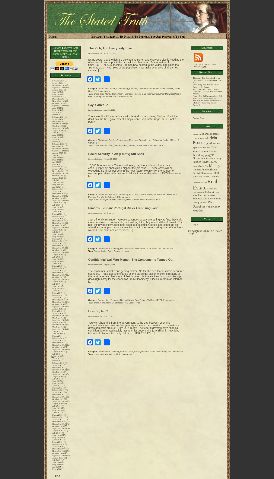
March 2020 (57, 214)
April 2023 (56, 139)
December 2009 (58, 449)
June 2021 (56, 182)
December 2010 (58, 421)
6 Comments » (123, 197)
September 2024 (59, 105)
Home (53, 36)
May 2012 (56, 383)
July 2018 (56, 257)
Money (214, 165)
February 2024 (58, 117)
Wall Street (140, 248)
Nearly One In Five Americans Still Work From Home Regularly (207, 97)
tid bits (217, 198)
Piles (128, 199)
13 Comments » (102, 91)
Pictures (111, 197)
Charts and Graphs (106, 88)
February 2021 (58, 189)
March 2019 (57, 239)
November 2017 (59, 275)
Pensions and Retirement (165, 194)
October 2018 (58, 250)
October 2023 (58, 126)
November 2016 (59, 302)
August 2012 (57, 376)
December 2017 (58, 272)
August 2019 (57, 230)
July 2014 (56, 331)
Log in (195, 225)
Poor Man (164, 94)
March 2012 (57, 388)
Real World (175, 94)
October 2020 (58, 198)
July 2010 (56, 433)
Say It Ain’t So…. (100, 105)
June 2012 (56, 381)
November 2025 (59, 85)
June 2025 (56, 92)
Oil (217, 172)
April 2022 (56, 162)
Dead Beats (117, 303)
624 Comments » (175, 352)
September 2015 (59, 320)
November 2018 (59, 248)
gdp (207, 155)
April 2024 (56, 112)
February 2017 (58, 295)
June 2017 (56, 286)
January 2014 (57, 340)
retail (138, 303)
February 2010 (58, 444)
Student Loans (156, 145)
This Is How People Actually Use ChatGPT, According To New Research (207, 102)
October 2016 (58, 304)
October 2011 (58, 399)
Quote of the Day (200, 183)
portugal (125, 251)
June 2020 (56, 207)
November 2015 (59, 315)
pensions (121, 199)
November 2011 (59, 397)
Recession (212, 188)
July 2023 (56, 133)
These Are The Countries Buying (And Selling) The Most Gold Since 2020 (207, 80)
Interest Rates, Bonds (149, 88)
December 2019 (58, 221)
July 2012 (56, 379)
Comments (199, 66)
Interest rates (209, 161)
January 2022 (57, 169)
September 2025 (59, 87)
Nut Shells (111, 199)
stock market (209, 195)
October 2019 (58, 225)
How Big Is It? (98, 311)
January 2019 (57, 243)
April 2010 (56, 440)
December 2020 (58, 193)
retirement (198, 192)
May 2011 (56, 410)
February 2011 (58, 417)
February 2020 (58, 216)
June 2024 (56, 108)
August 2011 (57, 403)
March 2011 (57, 415)
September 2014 (59, 329)
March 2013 (57, 361)
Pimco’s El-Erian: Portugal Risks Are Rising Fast (123, 208)
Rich (90, 96)
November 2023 (59, 123)
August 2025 (57, 90)
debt (102, 354)
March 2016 (57, 311)
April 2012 (56, 385)
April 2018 (56, 263)
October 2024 (58, 103)
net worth (198, 172)
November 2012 (59, 370)
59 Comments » (166, 248)
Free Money (105, 94)
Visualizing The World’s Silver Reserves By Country (205, 86)
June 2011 (56, 408)
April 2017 (56, 291)
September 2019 (59, 227)
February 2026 (58, 81)
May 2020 (56, 209)
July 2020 (56, 205)
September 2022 (59, 151)
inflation (197, 161)
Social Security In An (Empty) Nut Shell (116, 154)
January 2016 (57, 313)
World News (151, 248)
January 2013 (57, 365)
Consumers (105, 303)
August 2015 (57, 322)
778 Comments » (166, 300)
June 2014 (56, 333)
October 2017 (58, 277)
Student (131, 145)
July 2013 (56, 354)
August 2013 (57, 352)
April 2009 (56, 467)
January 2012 (57, 392)
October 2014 (58, 327)
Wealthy (216, 207)
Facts (102, 199)
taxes (211, 198)
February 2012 (58, 390)
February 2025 (58, 96)
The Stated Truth (56, 3)
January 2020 (57, 218)
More (156, 94)
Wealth (208, 206)
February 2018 (58, 268)
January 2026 (57, 83)
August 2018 (57, 254)
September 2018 (59, 252)
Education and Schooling (150, 140)
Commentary (122, 88)
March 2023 (57, 142)
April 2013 (56, 358)
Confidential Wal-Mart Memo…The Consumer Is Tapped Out (130, 259)
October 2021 (58, 175)
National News (166, 88)
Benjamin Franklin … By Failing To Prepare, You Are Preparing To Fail (138, 36)
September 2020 (59, 200)
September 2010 (59, 428)
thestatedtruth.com (95, 53)
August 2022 (57, 153)
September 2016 (59, 306)
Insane (150, 94)
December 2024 (58, 99)
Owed (110, 145)
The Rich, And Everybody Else (110, 48)
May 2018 (56, 261)
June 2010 (56, 435)
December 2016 (58, 300)
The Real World (125, 96)
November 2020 (59, 196)
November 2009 (59, 451)
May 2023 (56, 137)
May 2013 (56, 356)
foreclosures (209, 151)
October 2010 (58, 426)
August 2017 (57, 282)
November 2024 (59, 101)
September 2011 (59, 401)
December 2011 (58, 394)
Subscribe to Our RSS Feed (204, 63)
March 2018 (57, 266)
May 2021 (56, 184)
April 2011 (56, 412)
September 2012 (59, 374)
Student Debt (143, 145)
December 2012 (58, 367)
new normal (209, 173)
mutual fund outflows (205, 169)
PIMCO (207, 177)
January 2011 (57, 419)
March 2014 (57, 336)
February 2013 (58, 363)
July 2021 (56, 180)
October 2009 (58, 453)
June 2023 (56, 135)
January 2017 (57, 297)
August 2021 (57, 178)
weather (198, 210)
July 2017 (56, 284)
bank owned (198, 134)
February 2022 (58, 166)
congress (214, 133)
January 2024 (57, 119)
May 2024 (56, 110)
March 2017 (57, 293)
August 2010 (57, 431)
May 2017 (56, 288)
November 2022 (59, 148)
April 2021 (56, 187)
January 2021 (57, 191)
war (203, 207)
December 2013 (58, 342)
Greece (117, 251)
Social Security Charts (150, 199)
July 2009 (56, 460)
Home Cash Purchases (122, 94)
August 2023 (57, 130)
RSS (57, 476)
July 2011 (56, 406)
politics (215, 176)
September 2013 (59, 349)
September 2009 (59, 455)
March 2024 (57, 114)
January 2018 (57, 270)
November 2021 (59, 173)
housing (217, 158)
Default (103, 145)
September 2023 (59, 128)
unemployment (200, 202)
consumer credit (201, 138)
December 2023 (58, 121)
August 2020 (57, 202)
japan (195, 166)
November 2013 (59, 345)
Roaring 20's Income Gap (105, 96)
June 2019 (56, 234)
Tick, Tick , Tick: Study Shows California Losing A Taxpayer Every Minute (208, 91)
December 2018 (58, 245)
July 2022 (56, 155)
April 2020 (56, 212)
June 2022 (56, 157)
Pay (116, 145)
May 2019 (56, 236)
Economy (133, 88)
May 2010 (56, 437)
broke (96, 94)
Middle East (203, 166)
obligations (110, 354)
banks (206, 133)
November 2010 (59, 424)
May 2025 (56, 94)
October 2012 (58, 372)
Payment (123, 145)
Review (135, 199)
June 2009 (56, 462)
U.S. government (124, 354)
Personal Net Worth (97, 197)
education (214, 142)
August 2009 (57, 458)
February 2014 (58, 338)
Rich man (214, 192)
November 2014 (59, 324)
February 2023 (58, 144)
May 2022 (56, 160)
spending (197, 195)
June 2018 (56, 259)
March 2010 (57, 442)
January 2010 (57, 446)
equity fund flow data (201, 148)
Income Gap (140, 94)
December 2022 (58, 146)
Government (200, 158)
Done (110, 251)
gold (212, 155)
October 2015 (58, 318)
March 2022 (57, 164)
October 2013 (58, 347)
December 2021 (58, 171)
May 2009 (56, 464)
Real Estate (140, 300)
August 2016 (57, 309)
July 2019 (56, 232)
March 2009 (57, 469)
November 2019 (59, 223)
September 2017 (59, 279)
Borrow (97, 251)
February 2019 (58, 241)
